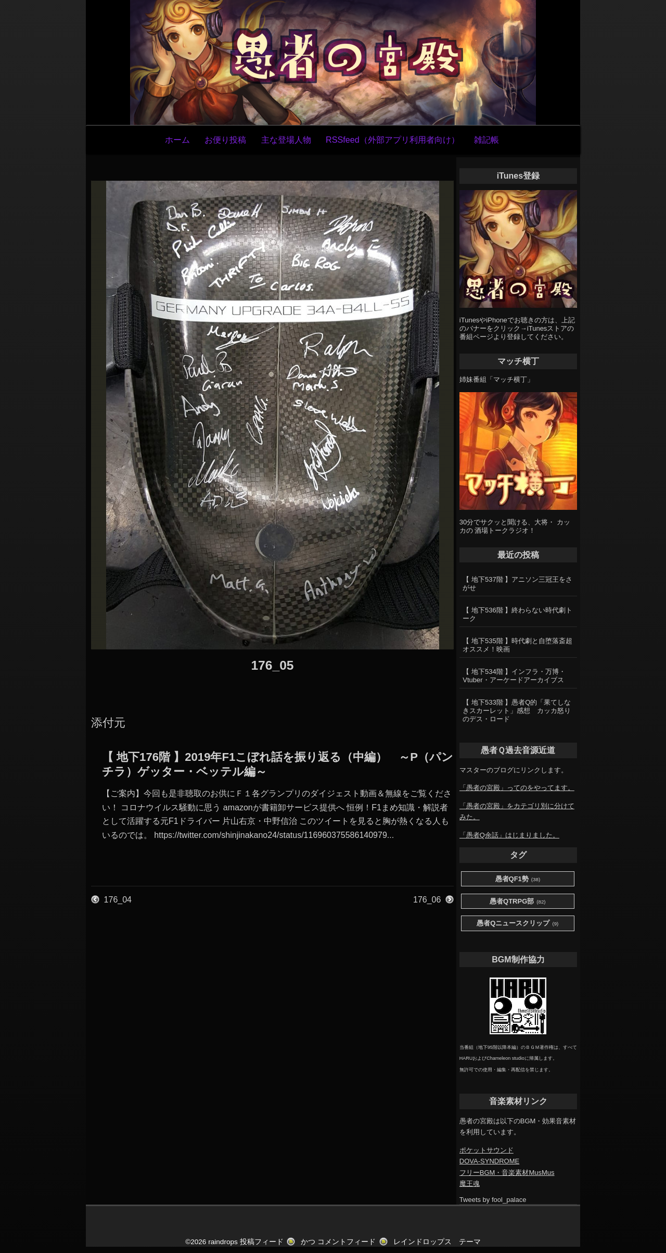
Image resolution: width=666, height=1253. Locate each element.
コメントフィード (346, 1242)
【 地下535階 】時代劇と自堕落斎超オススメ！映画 (517, 645)
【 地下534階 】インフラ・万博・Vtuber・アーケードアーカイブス (514, 676)
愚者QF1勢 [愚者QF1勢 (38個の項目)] (518, 879)
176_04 (118, 899)
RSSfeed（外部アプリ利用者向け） (392, 139)
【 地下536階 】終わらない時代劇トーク (517, 614)
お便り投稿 (225, 139)
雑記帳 (486, 139)
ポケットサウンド (486, 1150)
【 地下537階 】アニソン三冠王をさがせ (517, 583)
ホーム (177, 139)
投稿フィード (262, 1242)
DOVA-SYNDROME (489, 1161)
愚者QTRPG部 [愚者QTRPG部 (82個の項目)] (518, 901)
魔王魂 (469, 1183)
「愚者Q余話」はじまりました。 (509, 835)
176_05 (272, 665)
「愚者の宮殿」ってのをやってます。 (516, 788)
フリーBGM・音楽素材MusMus (507, 1172)
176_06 (427, 899)
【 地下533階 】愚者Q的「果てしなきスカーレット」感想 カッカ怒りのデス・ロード (517, 710)
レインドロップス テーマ (437, 1242)
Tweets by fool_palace (493, 1200)
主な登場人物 (286, 139)
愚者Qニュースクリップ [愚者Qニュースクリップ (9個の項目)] (517, 923)
